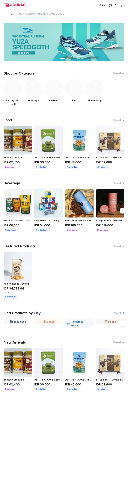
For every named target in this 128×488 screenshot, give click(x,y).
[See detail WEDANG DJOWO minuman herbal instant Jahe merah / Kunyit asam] (18, 210)
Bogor (48, 321)
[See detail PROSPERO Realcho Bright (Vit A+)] (79, 210)
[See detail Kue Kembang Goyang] (18, 275)
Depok (110, 321)
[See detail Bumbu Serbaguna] (18, 147)
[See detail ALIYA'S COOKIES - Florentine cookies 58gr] (79, 147)
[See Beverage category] (33, 92)
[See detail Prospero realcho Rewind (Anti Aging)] (110, 210)
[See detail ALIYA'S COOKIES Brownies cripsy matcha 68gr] (48, 147)
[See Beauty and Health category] (13, 92)
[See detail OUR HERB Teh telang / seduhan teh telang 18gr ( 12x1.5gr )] (48, 210)
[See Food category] (74, 92)
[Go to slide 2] (67, 58)
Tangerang (18, 321)
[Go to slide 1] (62, 58)
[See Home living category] (95, 92)
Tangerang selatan (75, 323)
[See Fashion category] (54, 92)
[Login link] (119, 5)
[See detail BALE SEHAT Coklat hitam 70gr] (110, 147)
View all (118, 73)
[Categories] (5, 14)
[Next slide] (123, 147)
